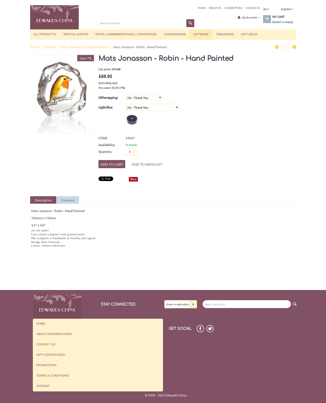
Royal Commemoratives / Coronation (126, 34)
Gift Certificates (50, 354)
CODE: (103, 138)
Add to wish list (147, 164)
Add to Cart (111, 164)
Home (202, 7)
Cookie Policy (233, 7)
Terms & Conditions (52, 375)
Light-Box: (105, 107)
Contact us (45, 344)
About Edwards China (54, 334)
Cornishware (175, 34)
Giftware (201, 34)
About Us (215, 7)
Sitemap (42, 386)
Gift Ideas (249, 34)
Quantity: (105, 151)
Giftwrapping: (108, 97)
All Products (45, 34)
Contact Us (253, 7)
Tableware (225, 34)
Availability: (106, 145)
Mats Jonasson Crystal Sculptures (84, 47)
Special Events (75, 34)
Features (68, 200)
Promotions (46, 365)
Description (43, 200)
